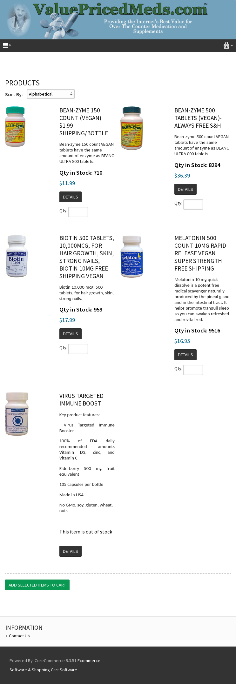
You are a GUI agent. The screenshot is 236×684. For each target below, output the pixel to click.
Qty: (63, 210)
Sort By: (14, 94)
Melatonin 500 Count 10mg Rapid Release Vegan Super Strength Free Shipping (200, 253)
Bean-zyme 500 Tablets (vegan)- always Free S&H (198, 117)
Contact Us (19, 636)
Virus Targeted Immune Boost (81, 399)
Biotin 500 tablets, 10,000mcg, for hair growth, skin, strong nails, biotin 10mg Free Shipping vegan (86, 257)
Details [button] (70, 197)
